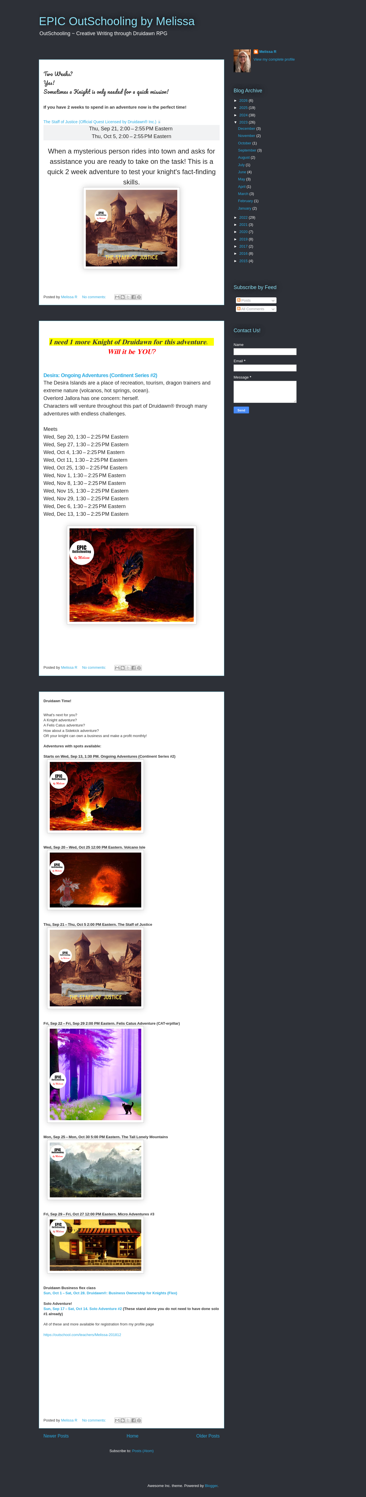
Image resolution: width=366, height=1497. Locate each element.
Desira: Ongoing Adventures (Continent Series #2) (100, 375)
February (246, 201)
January (245, 208)
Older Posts (208, 1436)
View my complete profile (274, 59)
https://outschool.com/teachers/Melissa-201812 (82, 1335)
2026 (244, 100)
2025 (244, 107)
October (245, 143)
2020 (244, 232)
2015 (244, 261)
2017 (244, 246)
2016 (244, 253)
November (247, 136)
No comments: (94, 297)
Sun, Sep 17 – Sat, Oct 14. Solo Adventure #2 (82, 1309)
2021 (244, 224)
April (242, 186)
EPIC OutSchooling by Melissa (117, 21)
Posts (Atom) (143, 1451)
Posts (244, 300)
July (242, 165)
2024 (244, 115)
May (242, 179)
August (244, 157)
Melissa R (268, 51)
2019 (244, 239)
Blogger (211, 1486)
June (242, 172)
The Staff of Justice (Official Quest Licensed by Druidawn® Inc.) (99, 122)
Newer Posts (56, 1436)
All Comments (250, 309)
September (247, 150)
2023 (244, 122)
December (247, 128)
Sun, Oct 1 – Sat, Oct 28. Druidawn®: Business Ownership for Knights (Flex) (110, 1293)
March (244, 194)
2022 (244, 217)
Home (133, 1436)
